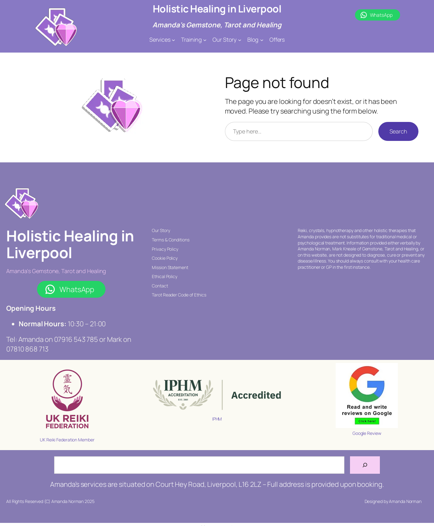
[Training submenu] (205, 39)
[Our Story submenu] (239, 39)
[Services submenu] (173, 39)
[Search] (365, 465)
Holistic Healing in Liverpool (217, 9)
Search (398, 131)
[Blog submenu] (262, 39)
